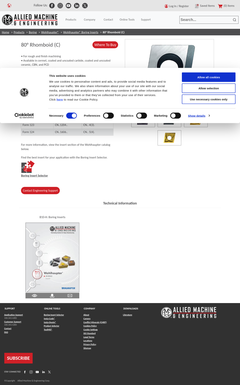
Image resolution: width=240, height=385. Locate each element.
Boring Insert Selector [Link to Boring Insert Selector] (54, 315)
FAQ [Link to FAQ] (6, 332)
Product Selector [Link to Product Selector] (51, 326)
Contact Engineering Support (40, 190)
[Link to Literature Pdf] (34, 295)
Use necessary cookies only (208, 31)
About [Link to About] (86, 315)
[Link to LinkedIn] (43, 372)
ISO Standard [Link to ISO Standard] (89, 333)
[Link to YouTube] (37, 372)
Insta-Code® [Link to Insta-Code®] (49, 318)
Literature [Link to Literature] (127, 315)
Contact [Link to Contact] (7, 328)
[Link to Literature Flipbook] (52, 257)
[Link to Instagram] (30, 372)
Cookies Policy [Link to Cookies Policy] (90, 326)
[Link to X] (49, 372)
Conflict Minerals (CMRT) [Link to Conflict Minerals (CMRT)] (95, 322)
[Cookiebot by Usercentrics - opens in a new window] (24, 48)
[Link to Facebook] (24, 372)
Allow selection (208, 20)
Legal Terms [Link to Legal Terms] (88, 337)
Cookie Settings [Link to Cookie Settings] (90, 330)
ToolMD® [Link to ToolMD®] (48, 330)
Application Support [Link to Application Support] (13, 315)
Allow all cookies (208, 9)
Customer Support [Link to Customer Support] (12, 321)
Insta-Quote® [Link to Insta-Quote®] (50, 322)
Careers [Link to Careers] (86, 318)
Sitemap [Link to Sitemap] (87, 348)
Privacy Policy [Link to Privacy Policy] (89, 344)
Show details (197, 47)
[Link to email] (70, 295)
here (60, 31)
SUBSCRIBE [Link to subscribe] (18, 358)
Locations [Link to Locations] (87, 341)
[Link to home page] (188, 310)
